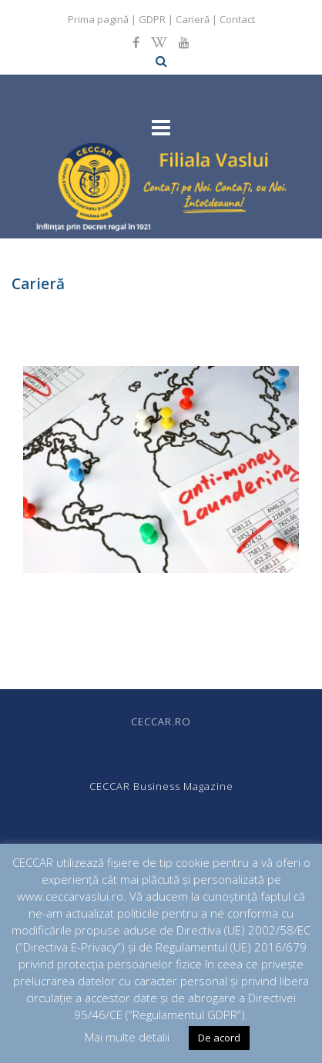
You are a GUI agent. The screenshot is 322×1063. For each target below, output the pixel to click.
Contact (237, 19)
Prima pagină (98, 19)
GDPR (152, 19)
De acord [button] (219, 1038)
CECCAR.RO (161, 721)
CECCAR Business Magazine (161, 786)
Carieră (193, 19)
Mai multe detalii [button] (127, 1037)
